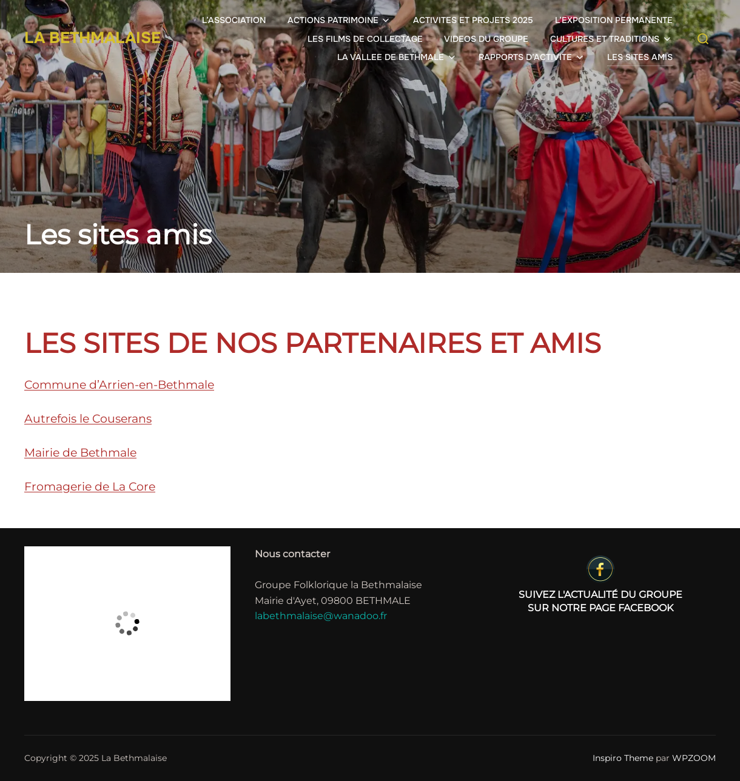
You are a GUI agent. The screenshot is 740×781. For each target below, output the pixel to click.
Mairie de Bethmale (80, 453)
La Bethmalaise (92, 38)
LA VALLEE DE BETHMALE (397, 57)
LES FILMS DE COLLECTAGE (365, 38)
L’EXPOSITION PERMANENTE (614, 20)
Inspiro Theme (623, 758)
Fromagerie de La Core (89, 487)
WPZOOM (694, 758)
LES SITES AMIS (640, 57)
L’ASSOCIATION (234, 20)
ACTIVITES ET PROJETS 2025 (473, 20)
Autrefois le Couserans (88, 419)
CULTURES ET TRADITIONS (611, 38)
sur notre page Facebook (600, 584)
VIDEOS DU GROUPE (486, 38)
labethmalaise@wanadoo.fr (321, 616)
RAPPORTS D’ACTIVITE (532, 57)
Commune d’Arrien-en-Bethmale (119, 385)
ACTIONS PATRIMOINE (340, 20)
